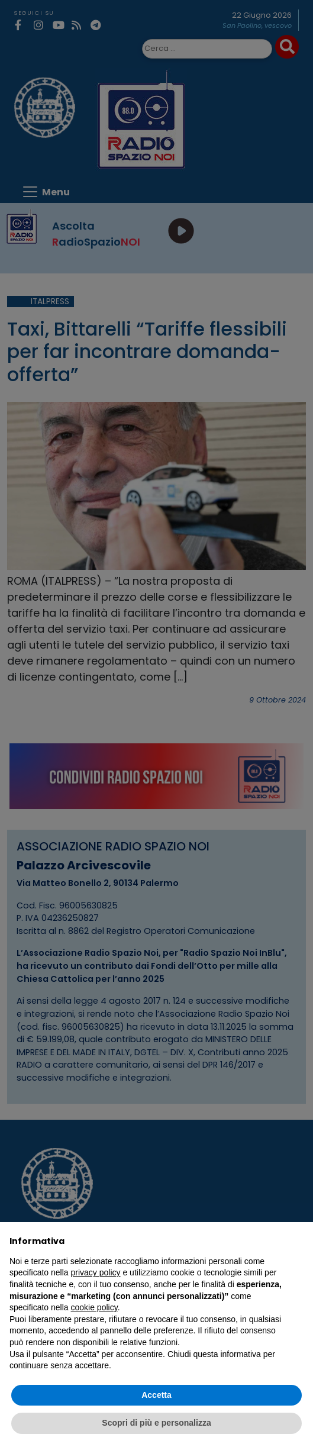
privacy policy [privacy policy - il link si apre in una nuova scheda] (96, 1272)
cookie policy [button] (94, 1307)
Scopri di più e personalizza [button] (156, 1422)
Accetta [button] (156, 1395)
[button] (297, 1241)
